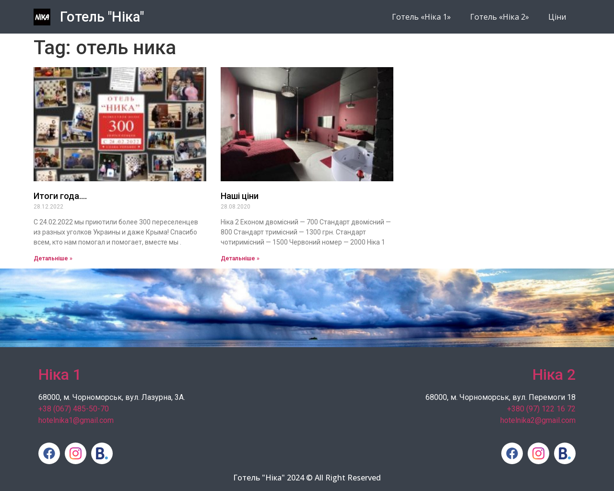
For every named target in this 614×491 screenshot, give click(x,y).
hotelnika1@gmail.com (76, 420)
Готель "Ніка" (102, 17)
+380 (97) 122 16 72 (541, 408)
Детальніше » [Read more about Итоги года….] (53, 258)
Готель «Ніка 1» (421, 17)
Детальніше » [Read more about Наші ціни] (240, 258)
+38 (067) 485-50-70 (73, 408)
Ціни (557, 17)
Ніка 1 (60, 374)
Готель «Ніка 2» (499, 17)
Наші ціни (240, 196)
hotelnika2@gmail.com (538, 420)
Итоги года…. (60, 196)
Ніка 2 (554, 374)
